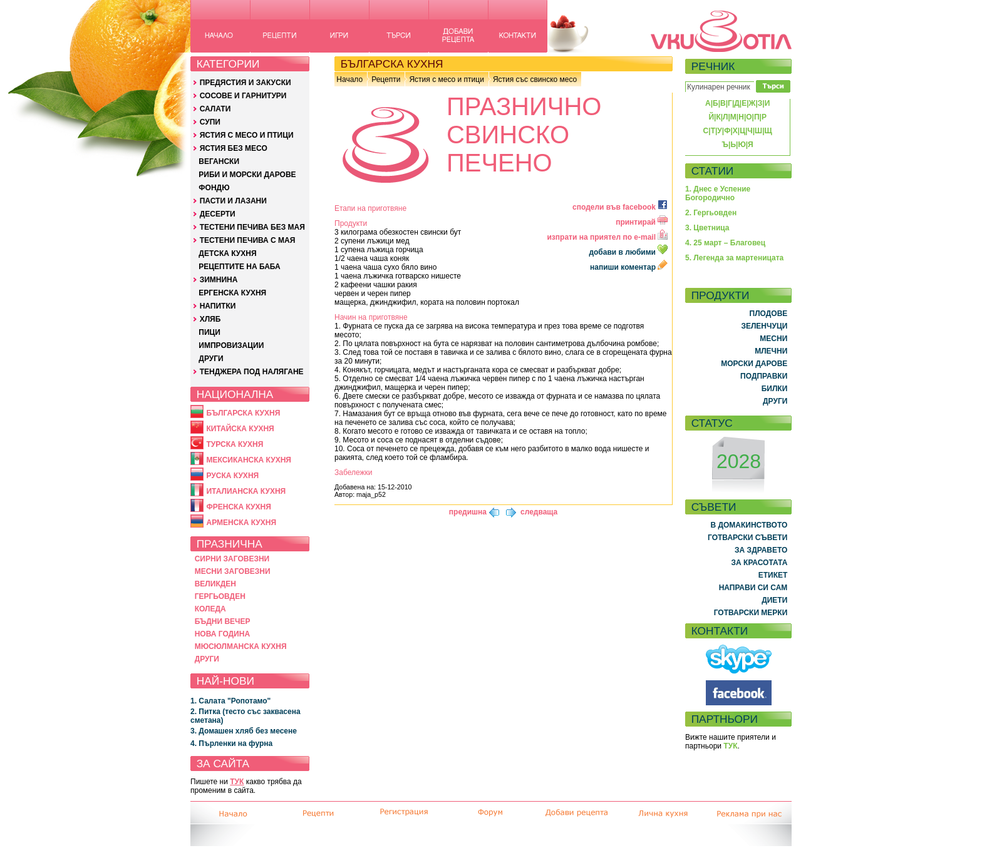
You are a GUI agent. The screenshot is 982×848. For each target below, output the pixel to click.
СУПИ (210, 122)
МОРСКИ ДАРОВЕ (754, 363)
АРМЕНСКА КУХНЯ (241, 522)
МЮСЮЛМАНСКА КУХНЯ (241, 646)
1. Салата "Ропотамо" (230, 701)
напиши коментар (629, 267)
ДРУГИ (211, 358)
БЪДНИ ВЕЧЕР (223, 621)
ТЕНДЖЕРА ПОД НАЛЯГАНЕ (252, 371)
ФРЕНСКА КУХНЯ (238, 507)
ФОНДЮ (214, 187)
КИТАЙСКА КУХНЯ (240, 428)
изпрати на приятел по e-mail (607, 237)
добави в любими (629, 252)
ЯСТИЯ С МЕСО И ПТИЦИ (247, 135)
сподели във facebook (620, 207)
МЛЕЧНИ (771, 351)
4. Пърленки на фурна (231, 743)
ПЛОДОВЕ (769, 313)
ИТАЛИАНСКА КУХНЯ (246, 491)
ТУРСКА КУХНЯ (234, 444)
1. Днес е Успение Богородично (717, 193)
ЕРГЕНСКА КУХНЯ (232, 293)
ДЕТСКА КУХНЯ (227, 253)
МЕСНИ (773, 338)
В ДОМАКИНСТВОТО (748, 525)
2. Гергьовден (710, 212)
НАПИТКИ (218, 306)
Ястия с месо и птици (446, 79)
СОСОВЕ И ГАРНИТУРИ (243, 95)
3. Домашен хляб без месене (243, 731)
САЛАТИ (215, 109)
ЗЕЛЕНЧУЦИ (764, 326)
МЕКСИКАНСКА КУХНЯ (248, 460)
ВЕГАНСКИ (219, 161)
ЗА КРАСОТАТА (759, 562)
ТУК (237, 781)
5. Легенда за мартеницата (734, 257)
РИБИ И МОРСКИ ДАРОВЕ (247, 174)
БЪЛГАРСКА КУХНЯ (243, 413)
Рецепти (385, 79)
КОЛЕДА (210, 609)
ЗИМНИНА (219, 279)
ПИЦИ (209, 332)
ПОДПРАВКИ (763, 376)
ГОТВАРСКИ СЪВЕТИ (747, 537)
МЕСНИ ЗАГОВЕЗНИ (233, 571)
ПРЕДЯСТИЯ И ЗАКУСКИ (245, 82)
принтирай (642, 222)
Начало (349, 79)
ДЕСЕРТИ (217, 214)
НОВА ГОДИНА (222, 634)
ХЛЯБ (210, 319)
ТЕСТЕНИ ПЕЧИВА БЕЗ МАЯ (252, 227)
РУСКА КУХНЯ (232, 475)
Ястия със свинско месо (535, 79)
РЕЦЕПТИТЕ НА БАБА (239, 266)
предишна (468, 512)
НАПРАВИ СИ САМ (753, 587)
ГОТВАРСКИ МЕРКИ (751, 612)
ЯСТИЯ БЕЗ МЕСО (233, 148)
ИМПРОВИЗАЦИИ (231, 345)
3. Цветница (707, 227)
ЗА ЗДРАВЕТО (761, 550)
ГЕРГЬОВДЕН (220, 596)
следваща (538, 512)
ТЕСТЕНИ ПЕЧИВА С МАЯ (248, 240)
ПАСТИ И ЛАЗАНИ (233, 201)
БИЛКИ (775, 388)
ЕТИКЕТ (773, 575)
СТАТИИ (712, 171)
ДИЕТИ (774, 600)
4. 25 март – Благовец (725, 242)
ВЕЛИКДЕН (215, 584)
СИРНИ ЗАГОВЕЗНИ (232, 558)
